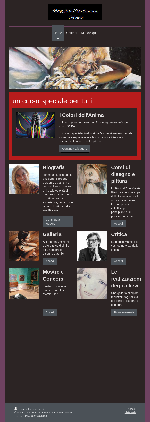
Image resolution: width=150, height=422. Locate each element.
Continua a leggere (74, 148)
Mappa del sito (37, 409)
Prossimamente (124, 312)
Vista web (130, 412)
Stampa (21, 409)
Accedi (118, 223)
